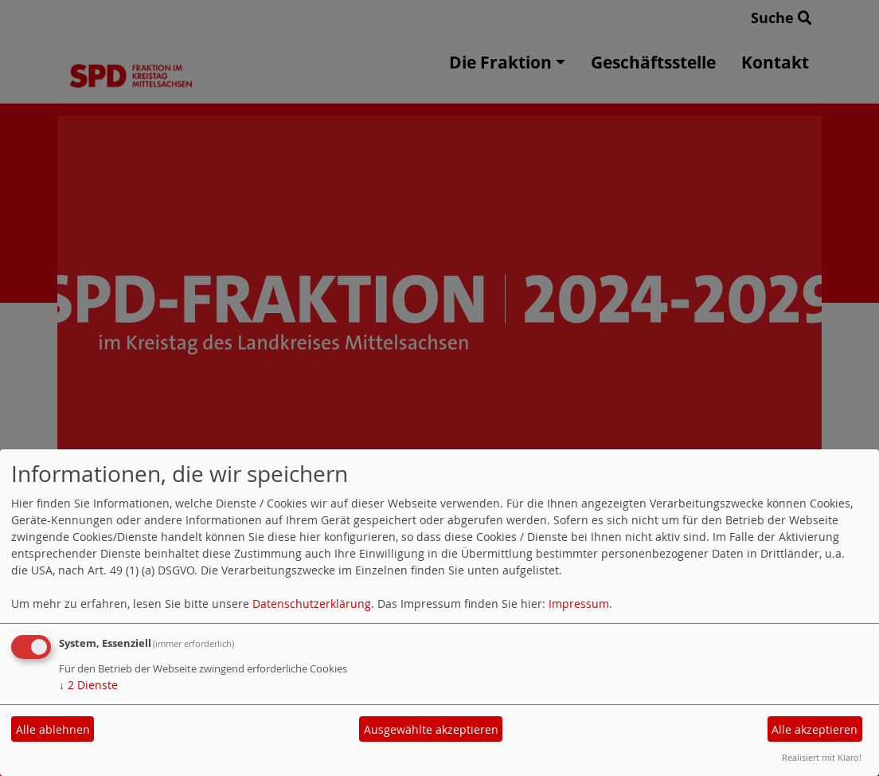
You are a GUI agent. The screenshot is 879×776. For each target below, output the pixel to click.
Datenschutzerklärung (311, 603)
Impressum (579, 603)
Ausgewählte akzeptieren (431, 729)
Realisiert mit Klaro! (821, 757)
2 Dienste (88, 684)
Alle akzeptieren (815, 729)
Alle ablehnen (53, 729)
